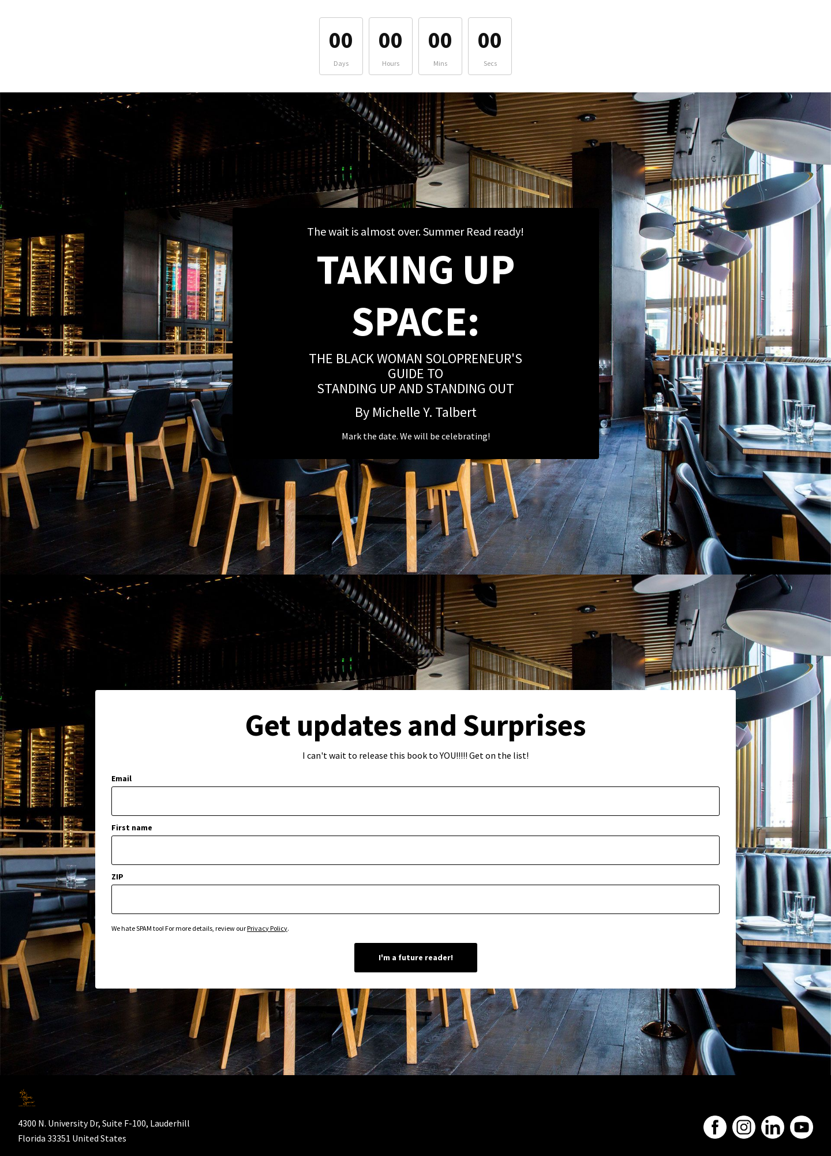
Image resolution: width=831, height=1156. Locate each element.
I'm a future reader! (416, 957)
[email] (415, 801)
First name (131, 827)
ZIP (117, 876)
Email (121, 778)
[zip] (415, 899)
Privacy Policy (267, 928)
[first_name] (415, 850)
